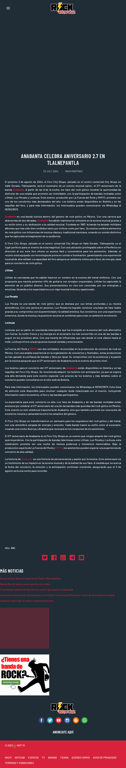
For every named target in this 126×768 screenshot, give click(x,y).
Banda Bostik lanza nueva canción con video (25, 584)
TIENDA (64, 757)
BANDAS (52, 757)
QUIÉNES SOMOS (81, 757)
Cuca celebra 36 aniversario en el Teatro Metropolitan (30, 578)
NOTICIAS (20, 757)
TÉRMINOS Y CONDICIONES (19, 762)
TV (43, 757)
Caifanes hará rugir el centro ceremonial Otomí (26, 600)
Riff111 (59, 447)
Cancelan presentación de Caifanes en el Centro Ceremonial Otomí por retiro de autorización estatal (57, 595)
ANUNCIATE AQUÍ (63, 732)
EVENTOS (33, 757)
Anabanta (26, 459)
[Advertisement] (63, 123)
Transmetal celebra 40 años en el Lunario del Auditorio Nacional (36, 589)
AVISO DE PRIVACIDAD (104, 757)
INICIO (8, 757)
